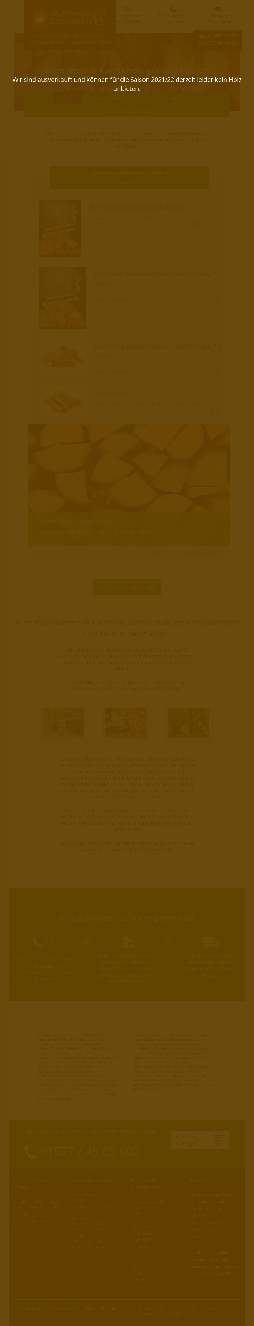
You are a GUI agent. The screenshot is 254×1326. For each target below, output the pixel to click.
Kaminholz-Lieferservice (170, 98)
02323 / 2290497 (205, 1235)
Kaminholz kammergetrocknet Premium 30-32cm (90, 1241)
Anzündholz (83, 1252)
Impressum (172, 1313)
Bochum (139, 1286)
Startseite (69, 98)
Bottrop (138, 1252)
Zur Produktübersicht (127, 586)
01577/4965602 (204, 1242)
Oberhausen (142, 1233)
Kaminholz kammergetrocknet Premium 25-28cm (90, 1223)
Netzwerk (146, 1313)
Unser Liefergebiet (148, 1201)
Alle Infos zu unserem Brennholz (186, 553)
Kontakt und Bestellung (127, 111)
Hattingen (140, 1272)
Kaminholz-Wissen (201, 1308)
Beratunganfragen (187, 1140)
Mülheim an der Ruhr (150, 1226)
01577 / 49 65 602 (219, 43)
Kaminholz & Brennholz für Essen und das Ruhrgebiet (37, 1203)
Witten (137, 1266)
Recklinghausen (145, 1239)
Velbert (138, 1279)
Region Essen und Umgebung (147, 1210)
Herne (137, 1259)
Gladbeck (140, 1246)
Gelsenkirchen (144, 1219)
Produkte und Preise (111, 98)
